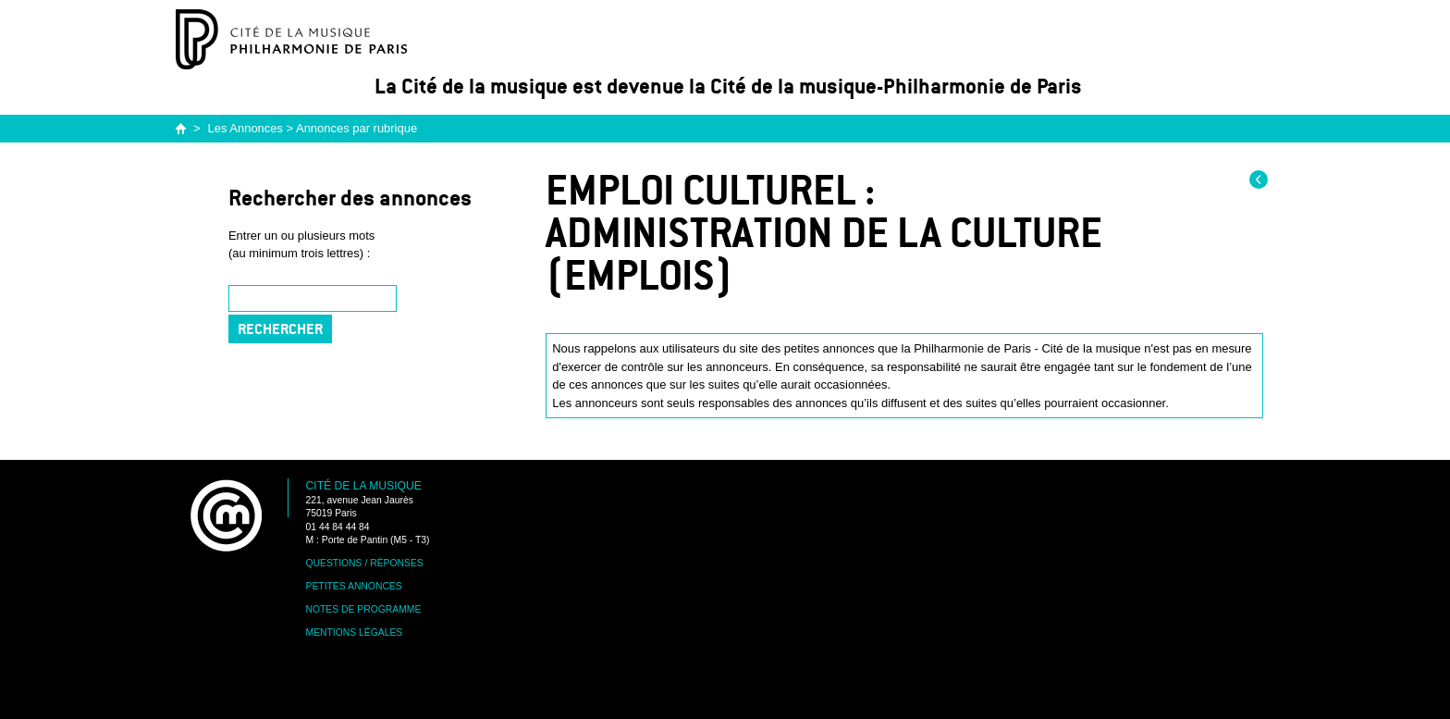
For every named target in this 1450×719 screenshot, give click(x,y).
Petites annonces (354, 586)
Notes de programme (364, 609)
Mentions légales (354, 632)
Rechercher (280, 329)
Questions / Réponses (365, 563)
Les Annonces (245, 128)
